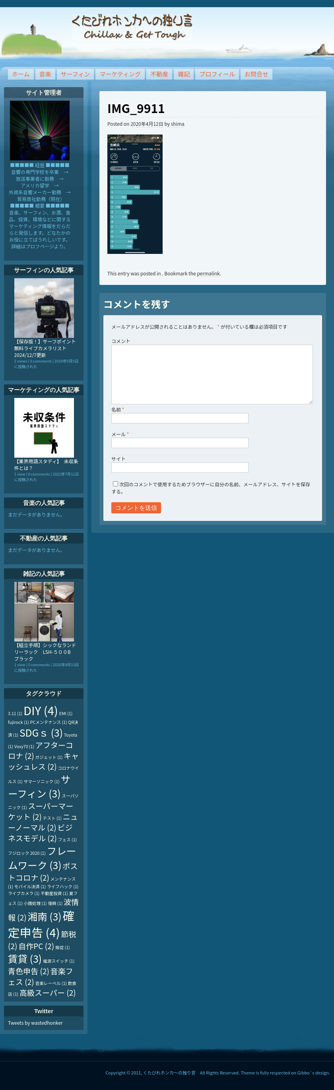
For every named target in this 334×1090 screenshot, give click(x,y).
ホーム (21, 74)
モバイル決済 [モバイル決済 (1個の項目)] (30, 886)
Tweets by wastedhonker (35, 1022)
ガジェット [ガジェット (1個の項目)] (49, 757)
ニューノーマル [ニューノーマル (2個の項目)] (43, 822)
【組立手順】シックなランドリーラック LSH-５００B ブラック (45, 652)
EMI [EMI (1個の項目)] (66, 713)
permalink (208, 273)
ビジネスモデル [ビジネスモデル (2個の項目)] (40, 832)
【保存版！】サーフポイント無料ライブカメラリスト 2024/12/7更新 (45, 348)
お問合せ (256, 74)
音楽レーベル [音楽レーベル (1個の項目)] (51, 983)
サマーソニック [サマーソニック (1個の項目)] (42, 781)
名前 (117, 409)
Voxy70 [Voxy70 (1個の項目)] (24, 746)
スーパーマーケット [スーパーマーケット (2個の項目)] (40, 811)
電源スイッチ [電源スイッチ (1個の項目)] (58, 961)
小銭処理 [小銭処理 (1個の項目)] (35, 903)
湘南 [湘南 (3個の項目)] (44, 916)
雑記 (184, 74)
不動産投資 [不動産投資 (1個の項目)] (54, 893)
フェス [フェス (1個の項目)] (67, 839)
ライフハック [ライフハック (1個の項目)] (62, 886)
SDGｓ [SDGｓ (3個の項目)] (41, 732)
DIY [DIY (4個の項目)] (40, 710)
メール (120, 434)
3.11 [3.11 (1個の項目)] (15, 713)
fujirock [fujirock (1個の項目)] (18, 722)
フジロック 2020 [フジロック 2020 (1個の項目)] (27, 853)
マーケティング (120, 74)
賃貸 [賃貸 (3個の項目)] (25, 958)
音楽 (45, 74)
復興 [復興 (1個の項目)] (55, 903)
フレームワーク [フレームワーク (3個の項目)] (42, 857)
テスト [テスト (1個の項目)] (52, 818)
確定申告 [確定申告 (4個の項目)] (41, 923)
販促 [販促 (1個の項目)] (62, 947)
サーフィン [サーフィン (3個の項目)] (39, 786)
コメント (120, 340)
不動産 (159, 74)
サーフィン (75, 74)
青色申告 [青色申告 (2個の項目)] (28, 970)
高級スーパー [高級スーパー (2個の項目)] (47, 992)
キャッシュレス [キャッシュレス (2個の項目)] (43, 761)
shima (177, 123)
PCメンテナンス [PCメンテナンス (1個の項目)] (48, 722)
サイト (118, 458)
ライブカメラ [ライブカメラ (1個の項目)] (23, 893)
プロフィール (217, 74)
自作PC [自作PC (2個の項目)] (36, 945)
